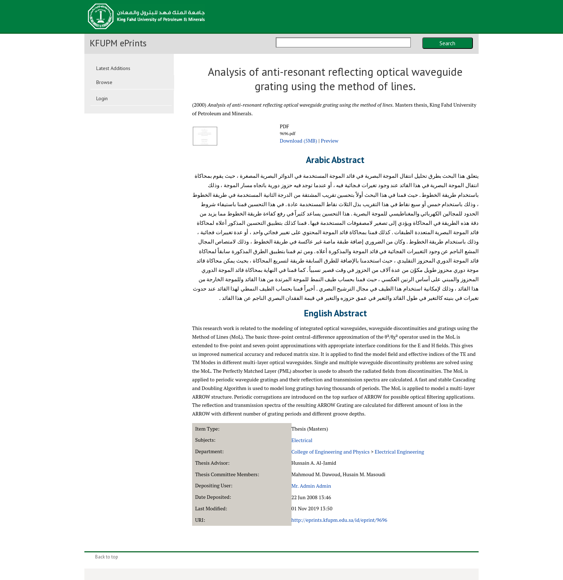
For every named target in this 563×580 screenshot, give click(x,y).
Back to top (106, 557)
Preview (329, 140)
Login (102, 98)
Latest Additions (113, 68)
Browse (104, 82)
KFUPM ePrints (118, 43)
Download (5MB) (298, 140)
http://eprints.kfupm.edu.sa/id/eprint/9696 (339, 519)
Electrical (302, 440)
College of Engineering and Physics (331, 451)
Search (447, 43)
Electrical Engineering (399, 451)
